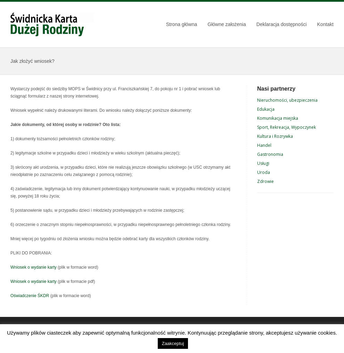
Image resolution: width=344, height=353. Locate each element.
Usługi (263, 163)
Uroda (263, 172)
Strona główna (181, 24)
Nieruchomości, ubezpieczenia (287, 100)
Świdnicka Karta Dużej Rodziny (52, 24)
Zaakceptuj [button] (173, 343)
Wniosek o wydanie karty (33, 267)
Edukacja (266, 109)
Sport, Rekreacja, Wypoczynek (286, 127)
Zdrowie (265, 181)
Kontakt (325, 24)
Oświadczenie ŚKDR (29, 295)
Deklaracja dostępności (281, 24)
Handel (264, 145)
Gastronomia (270, 154)
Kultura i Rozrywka (275, 136)
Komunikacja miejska (277, 118)
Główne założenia (226, 24)
